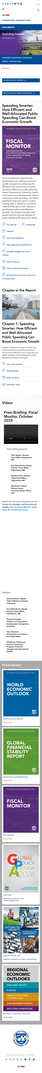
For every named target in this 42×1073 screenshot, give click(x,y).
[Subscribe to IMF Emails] (21, 4)
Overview (6, 57)
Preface (10, 231)
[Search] (38, 10)
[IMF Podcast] (18, 4)
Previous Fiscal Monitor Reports (20, 93)
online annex (13, 371)
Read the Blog (13, 262)
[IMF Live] (6, 14)
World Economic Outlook (13, 719)
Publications (15, 61)
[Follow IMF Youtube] (15, 4)
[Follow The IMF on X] (3, 4)
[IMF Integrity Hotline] (3, 9)
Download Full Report (15, 80)
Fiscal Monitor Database (18, 268)
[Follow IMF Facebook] (5, 4)
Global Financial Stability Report (15, 777)
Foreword (30, 225)
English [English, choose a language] (6, 68)
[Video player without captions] (21, 434)
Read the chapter (14, 364)
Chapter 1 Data (13, 385)
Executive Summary (15, 238)
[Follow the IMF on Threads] (12, 4)
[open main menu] (38, 4)
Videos (5, 61)
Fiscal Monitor (8, 835)
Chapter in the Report (22, 57)
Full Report (12, 225)
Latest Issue (7, 722)
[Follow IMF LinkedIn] (7, 4)
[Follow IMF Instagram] (10, 4)
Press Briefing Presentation (19, 245)
